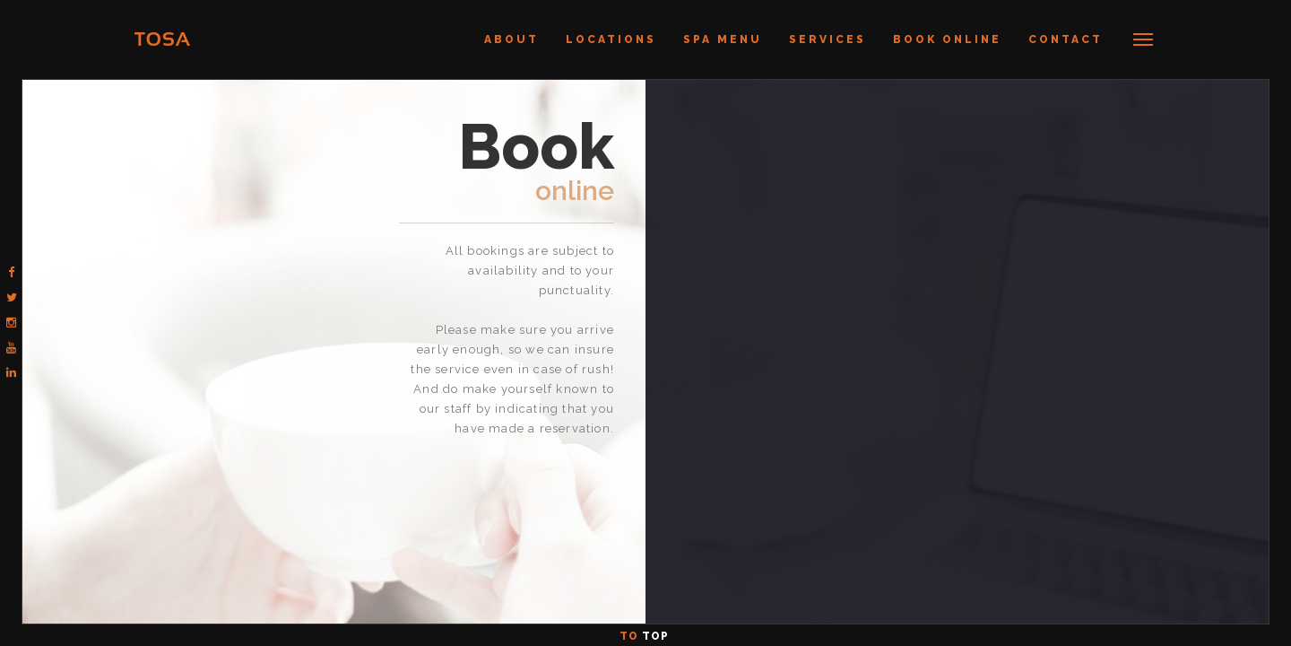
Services (827, 39)
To (646, 636)
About (511, 39)
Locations (611, 39)
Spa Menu (722, 39)
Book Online (947, 39)
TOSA (162, 39)
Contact (1065, 39)
